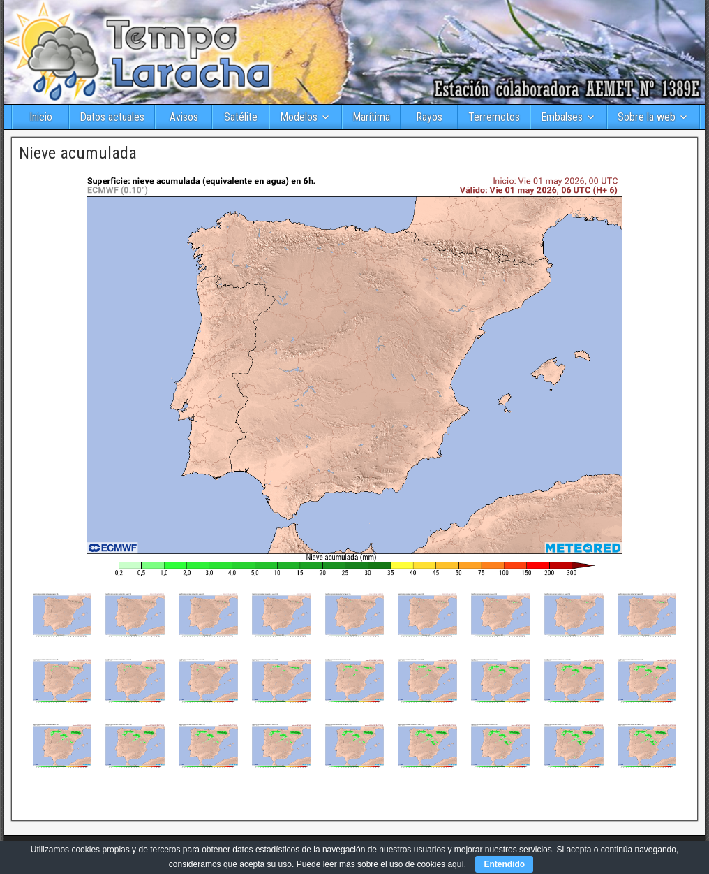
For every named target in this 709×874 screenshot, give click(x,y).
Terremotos (494, 117)
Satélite (241, 117)
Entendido (504, 864)
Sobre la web (647, 117)
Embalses (562, 117)
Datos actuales (112, 117)
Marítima (371, 117)
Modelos (299, 117)
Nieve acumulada (78, 153)
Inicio (40, 117)
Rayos (429, 117)
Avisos (184, 117)
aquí (455, 864)
